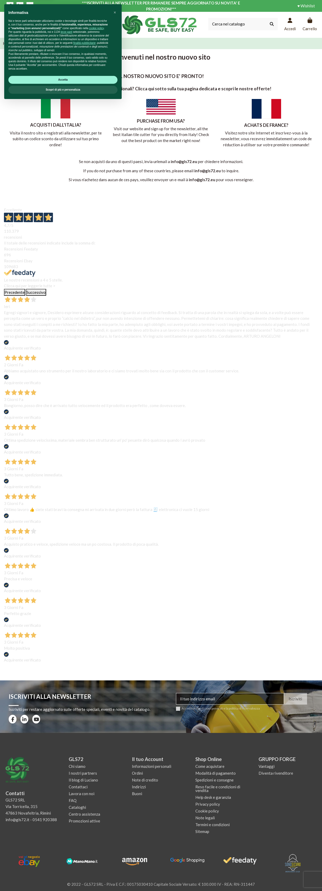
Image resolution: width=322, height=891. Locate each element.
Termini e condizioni (212, 824)
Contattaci (78, 786)
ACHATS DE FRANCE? (266, 125)
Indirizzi (139, 786)
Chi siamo (77, 766)
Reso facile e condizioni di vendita (217, 788)
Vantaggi (267, 766)
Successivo (36, 292)
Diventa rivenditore (276, 773)
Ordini (137, 773)
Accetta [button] (63, 867)
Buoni (137, 793)
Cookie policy (207, 811)
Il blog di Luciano (83, 780)
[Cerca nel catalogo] (272, 24)
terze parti (66, 819)
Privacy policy (207, 804)
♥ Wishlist (306, 5)
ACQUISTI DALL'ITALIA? (55, 125)
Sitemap (202, 831)
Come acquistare (209, 766)
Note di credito (145, 780)
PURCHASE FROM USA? (161, 121)
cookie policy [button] (96, 816)
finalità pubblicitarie (84, 830)
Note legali (205, 817)
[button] (115, 800)
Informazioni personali (151, 766)
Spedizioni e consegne (214, 780)
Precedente (14, 292)
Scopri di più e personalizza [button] (63, 877)
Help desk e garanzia (213, 797)
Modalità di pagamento (215, 773)
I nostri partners (83, 773)
